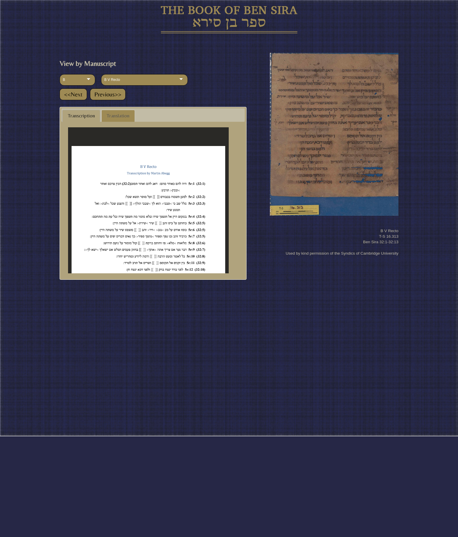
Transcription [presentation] (81, 116)
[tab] (81, 116)
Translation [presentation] (118, 116)
